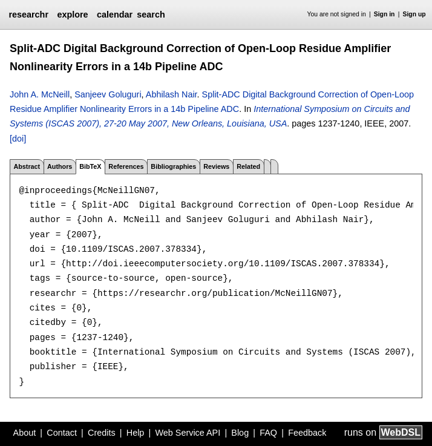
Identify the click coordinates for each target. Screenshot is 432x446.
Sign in (384, 14)
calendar (115, 14)
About (24, 433)
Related (248, 166)
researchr (28, 14)
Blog (240, 433)
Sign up (414, 14)
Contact (62, 433)
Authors (59, 166)
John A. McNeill (40, 94)
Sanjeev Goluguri (107, 94)
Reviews (216, 166)
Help (135, 433)
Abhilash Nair (171, 94)
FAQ (268, 433)
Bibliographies (173, 166)
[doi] (18, 138)
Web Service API (187, 433)
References (125, 166)
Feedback (307, 433)
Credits (102, 433)
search (151, 14)
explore (72, 14)
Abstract (26, 166)
